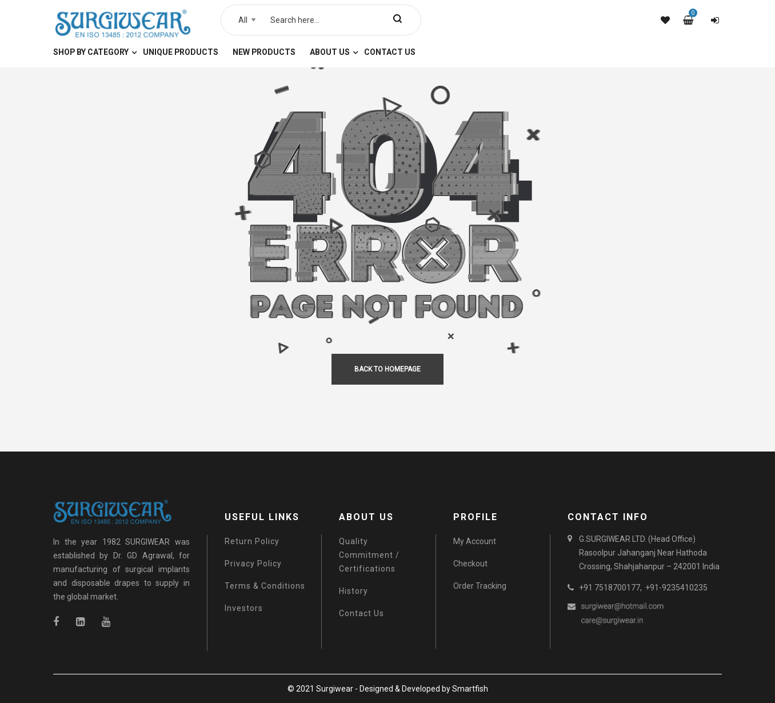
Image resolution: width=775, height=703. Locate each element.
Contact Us (361, 613)
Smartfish (470, 688)
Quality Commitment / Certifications (369, 555)
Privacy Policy (253, 563)
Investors (244, 608)
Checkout (470, 563)
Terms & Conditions (265, 585)
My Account (474, 541)
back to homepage (387, 369)
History (353, 591)
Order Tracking (479, 585)
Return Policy (252, 541)
